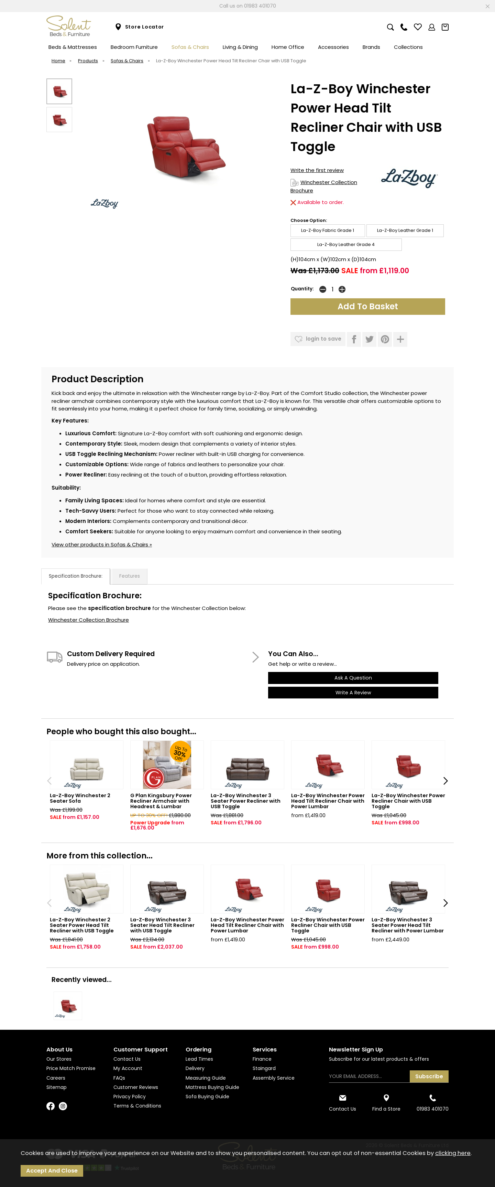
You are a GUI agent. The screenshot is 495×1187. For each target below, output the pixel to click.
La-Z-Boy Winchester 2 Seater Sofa (80, 798)
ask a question (353, 677)
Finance (262, 1059)
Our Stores (59, 1059)
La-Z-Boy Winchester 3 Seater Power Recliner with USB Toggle (245, 801)
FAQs (119, 1077)
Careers (55, 1077)
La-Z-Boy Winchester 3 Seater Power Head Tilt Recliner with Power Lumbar (408, 925)
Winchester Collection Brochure (88, 619)
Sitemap (56, 1087)
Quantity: (302, 289)
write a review (353, 692)
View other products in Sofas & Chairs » (102, 544)
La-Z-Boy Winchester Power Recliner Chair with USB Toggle (408, 801)
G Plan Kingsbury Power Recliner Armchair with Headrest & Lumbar (161, 801)
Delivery (195, 1068)
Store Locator (139, 27)
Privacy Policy (129, 1096)
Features (129, 576)
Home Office (288, 47)
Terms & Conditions (137, 1105)
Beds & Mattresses (72, 47)
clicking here (453, 1153)
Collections (408, 47)
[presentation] (49, 780)
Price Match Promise (71, 1068)
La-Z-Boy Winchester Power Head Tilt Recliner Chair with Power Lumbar (328, 801)
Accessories (333, 47)
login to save (318, 339)
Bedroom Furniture (134, 47)
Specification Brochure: (75, 576)
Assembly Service (274, 1077)
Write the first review (317, 170)
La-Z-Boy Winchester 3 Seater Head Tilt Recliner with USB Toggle (162, 925)
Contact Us (127, 1059)
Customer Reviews (135, 1087)
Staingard (264, 1068)
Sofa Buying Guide (207, 1096)
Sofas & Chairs (190, 47)
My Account (127, 1068)
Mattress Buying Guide (212, 1087)
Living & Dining (240, 47)
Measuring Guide (206, 1077)
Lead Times (199, 1059)
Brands (371, 47)
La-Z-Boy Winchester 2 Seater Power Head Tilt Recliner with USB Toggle (82, 925)
